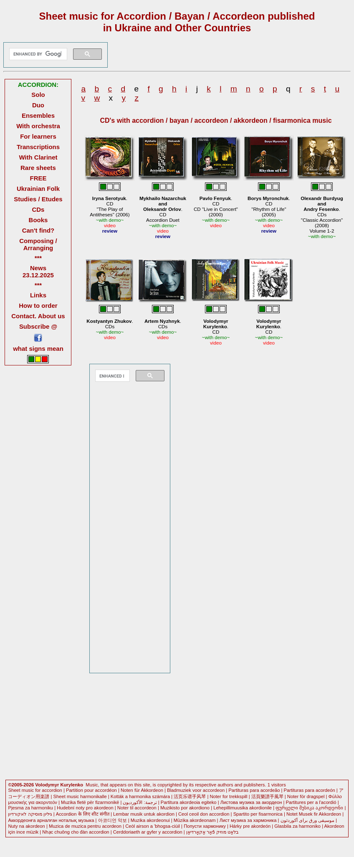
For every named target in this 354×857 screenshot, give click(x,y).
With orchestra (38, 125)
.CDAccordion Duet (162, 209)
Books (38, 219)
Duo (38, 105)
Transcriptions (38, 146)
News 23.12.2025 (38, 271)
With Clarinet (38, 157)
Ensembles (38, 115)
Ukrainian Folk (38, 188)
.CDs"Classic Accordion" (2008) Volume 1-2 (322, 214)
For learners (38, 136)
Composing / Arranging (38, 244)
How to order (38, 305)
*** (38, 257)
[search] (37, 54)
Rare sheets (38, 167)
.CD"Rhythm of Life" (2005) (269, 206)
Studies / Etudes (38, 199)
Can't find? (38, 230)
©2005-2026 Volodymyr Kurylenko (45, 784)
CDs (38, 209)
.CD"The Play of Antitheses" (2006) (110, 206)
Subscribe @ (38, 326)
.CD (215, 326)
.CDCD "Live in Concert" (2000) (216, 206)
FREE (38, 178)
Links (38, 295)
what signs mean (38, 348)
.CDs (109, 323)
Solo (38, 94)
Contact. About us (38, 315)
